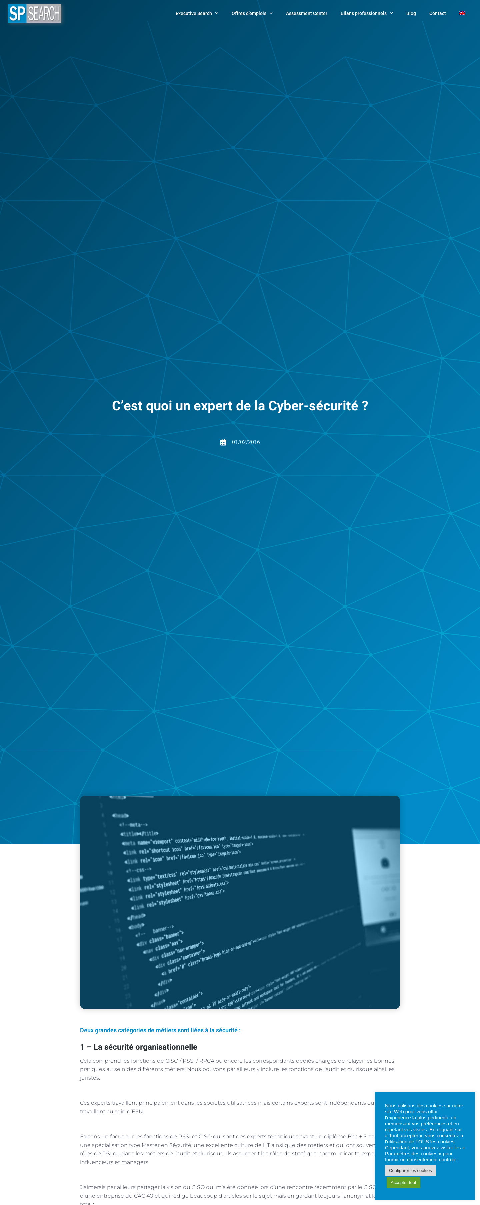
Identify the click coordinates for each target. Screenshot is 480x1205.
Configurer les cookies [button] (410, 1170)
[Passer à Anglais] (462, 13)
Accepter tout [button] (403, 1182)
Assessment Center (306, 13)
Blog (411, 13)
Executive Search (197, 13)
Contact (437, 13)
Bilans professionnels (367, 13)
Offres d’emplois (252, 13)
